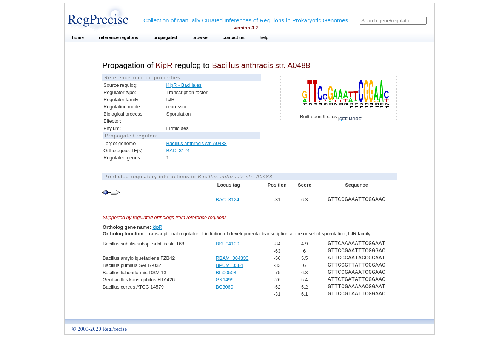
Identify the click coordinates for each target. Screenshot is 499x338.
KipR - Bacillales (184, 85)
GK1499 (225, 279)
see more (350, 119)
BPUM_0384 (229, 265)
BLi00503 (226, 272)
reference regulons (118, 37)
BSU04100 (227, 244)
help (264, 37)
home (78, 37)
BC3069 (224, 287)
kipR (157, 227)
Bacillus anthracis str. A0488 (196, 143)
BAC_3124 (178, 150)
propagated (165, 37)
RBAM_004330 (232, 258)
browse (200, 37)
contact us (234, 37)
